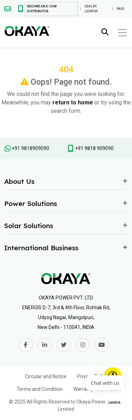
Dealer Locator (91, 9)
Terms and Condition (40, 389)
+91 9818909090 (30, 148)
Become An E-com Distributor (42, 9)
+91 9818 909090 (94, 148)
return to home (72, 102)
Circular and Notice (46, 376)
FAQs (120, 9)
